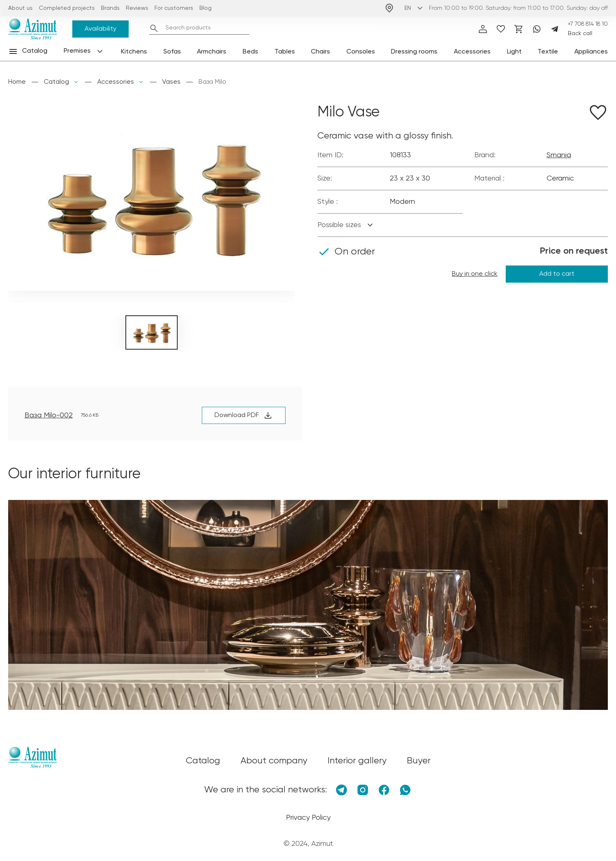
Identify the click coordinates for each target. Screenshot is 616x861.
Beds (250, 52)
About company (274, 760)
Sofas (172, 52)
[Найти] (154, 28)
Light (514, 52)
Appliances (591, 52)
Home (17, 82)
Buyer (419, 760)
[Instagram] (362, 789)
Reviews (137, 8)
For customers (173, 8)
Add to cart (556, 274)
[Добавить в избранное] (598, 114)
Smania (559, 155)
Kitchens (134, 52)
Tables (285, 52)
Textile (548, 52)
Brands (110, 8)
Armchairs (211, 52)
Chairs (320, 52)
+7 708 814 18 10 (588, 24)
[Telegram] (555, 29)
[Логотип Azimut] (32, 29)
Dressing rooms (414, 52)
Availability (100, 29)
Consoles (360, 52)
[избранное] (501, 29)
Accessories (472, 52)
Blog (205, 8)
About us (20, 8)
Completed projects (67, 8)
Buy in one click (475, 274)
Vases (171, 82)
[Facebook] (384, 789)
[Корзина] (519, 29)
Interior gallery (357, 760)
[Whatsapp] (537, 29)
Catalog (56, 82)
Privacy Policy (308, 817)
